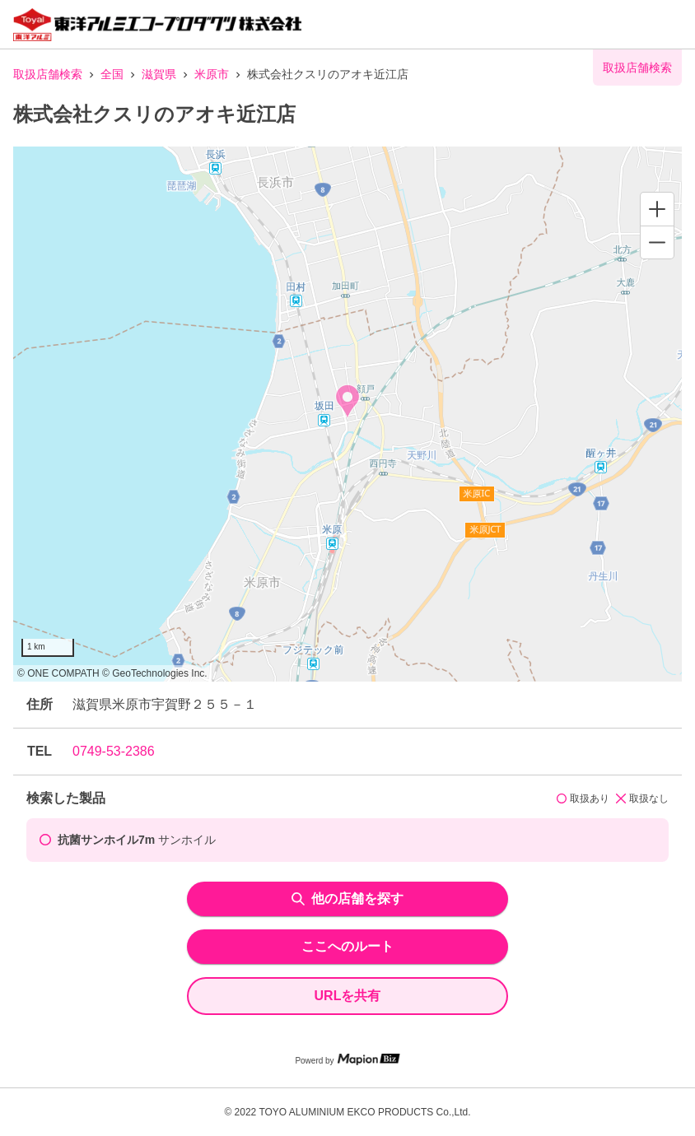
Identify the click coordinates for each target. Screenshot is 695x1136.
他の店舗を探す (347, 899)
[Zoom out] (657, 242)
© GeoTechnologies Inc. (155, 673)
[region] (347, 414)
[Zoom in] (657, 209)
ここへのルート (347, 946)
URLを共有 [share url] (348, 996)
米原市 (211, 74)
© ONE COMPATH (58, 673)
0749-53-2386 (113, 751)
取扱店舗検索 (47, 74)
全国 (112, 74)
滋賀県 (159, 74)
